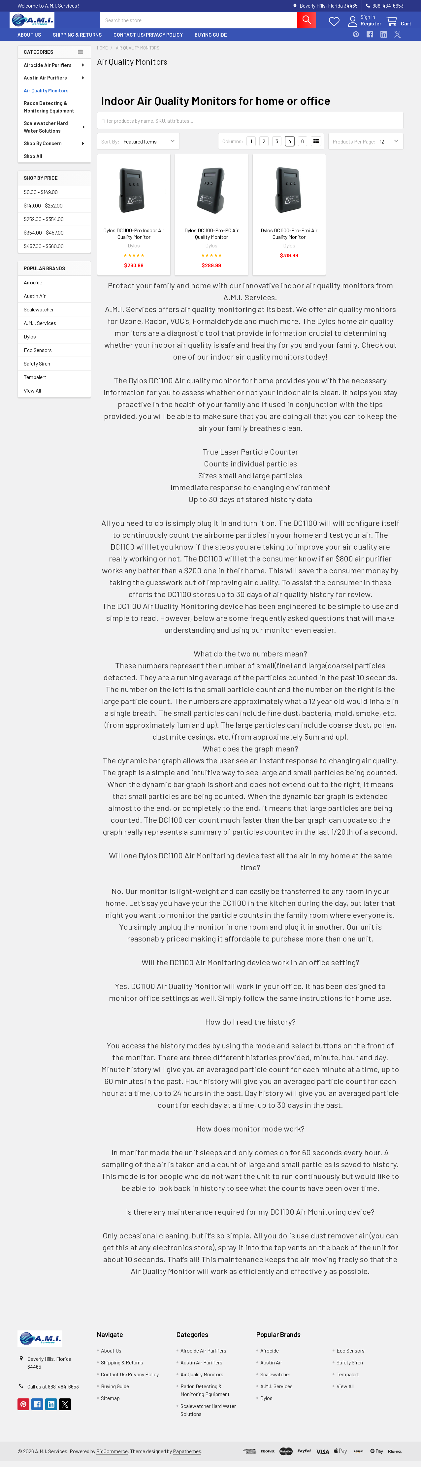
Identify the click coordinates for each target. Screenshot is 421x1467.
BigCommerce (112, 1457)
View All (32, 396)
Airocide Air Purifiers (54, 71)
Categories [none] (38, 58)
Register (363, 27)
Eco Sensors (38, 356)
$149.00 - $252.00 (43, 211)
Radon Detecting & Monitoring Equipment (49, 112)
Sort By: (110, 147)
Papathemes (187, 1457)
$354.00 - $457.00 (44, 238)
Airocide (33, 288)
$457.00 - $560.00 (44, 252)
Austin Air (35, 302)
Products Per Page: (354, 147)
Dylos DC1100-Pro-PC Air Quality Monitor (211, 239)
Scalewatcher (39, 315)
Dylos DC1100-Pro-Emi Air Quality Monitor (289, 239)
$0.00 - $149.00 (41, 198)
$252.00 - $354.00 (44, 225)
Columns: (232, 147)
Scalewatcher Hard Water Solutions (55, 133)
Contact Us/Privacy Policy (148, 41)
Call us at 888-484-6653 (53, 1392)
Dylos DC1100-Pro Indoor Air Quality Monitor (133, 239)
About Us (29, 41)
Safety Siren (37, 369)
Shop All (33, 162)
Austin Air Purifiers (54, 83)
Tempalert (35, 383)
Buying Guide (211, 41)
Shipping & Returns (77, 41)
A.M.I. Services (40, 329)
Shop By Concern (54, 149)
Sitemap (110, 1404)
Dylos (30, 342)
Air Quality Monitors (46, 96)
